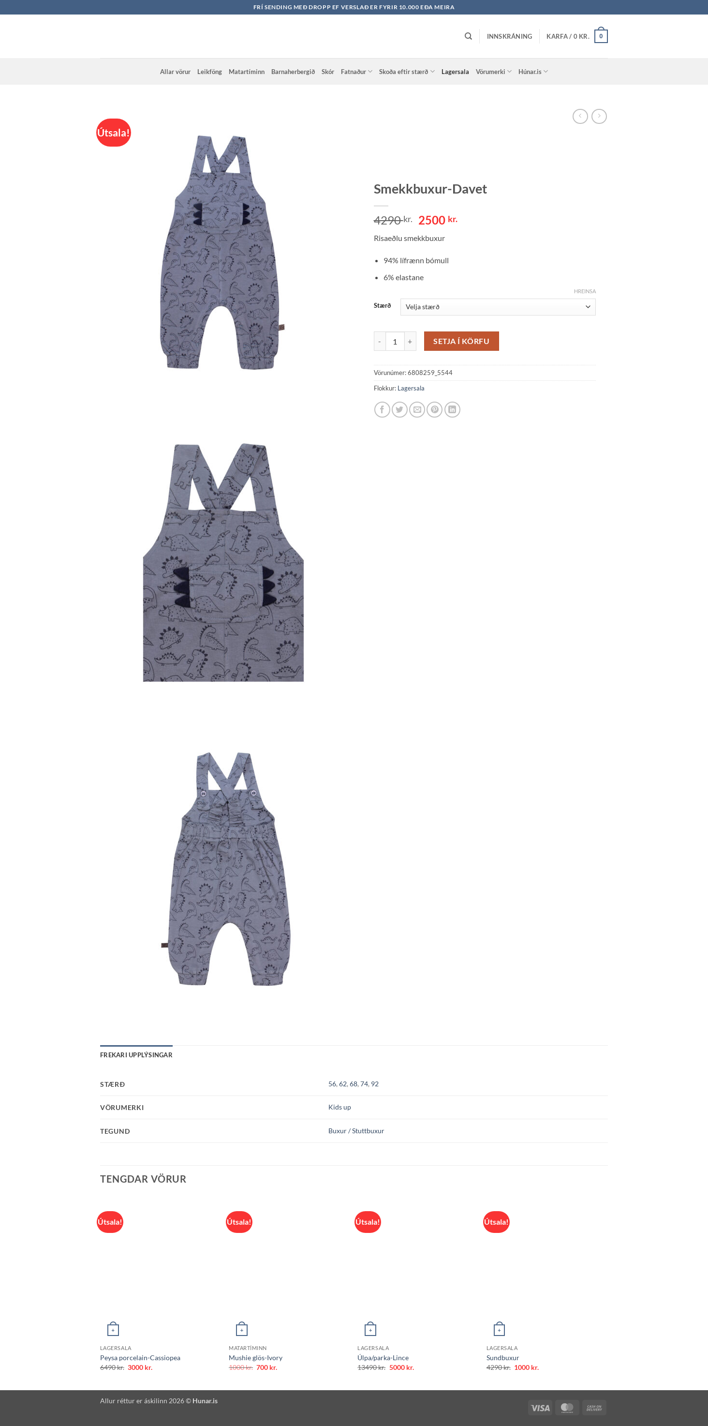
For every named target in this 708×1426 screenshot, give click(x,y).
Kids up (339, 1107)
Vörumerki (494, 71)
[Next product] (580, 116)
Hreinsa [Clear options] (585, 291)
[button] (509, 36)
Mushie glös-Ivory (255, 1357)
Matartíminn (247, 71)
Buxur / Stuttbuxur (356, 1130)
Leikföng (209, 71)
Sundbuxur (503, 1357)
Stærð (382, 305)
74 (364, 1084)
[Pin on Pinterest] (434, 410)
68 (353, 1084)
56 (332, 1084)
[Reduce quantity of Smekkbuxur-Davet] (379, 341)
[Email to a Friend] (417, 410)
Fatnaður (356, 71)
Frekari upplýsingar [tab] (136, 1055)
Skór (328, 71)
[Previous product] (598, 116)
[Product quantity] (395, 341)
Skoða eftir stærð (406, 71)
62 (343, 1084)
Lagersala (455, 71)
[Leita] (468, 36)
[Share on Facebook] (382, 410)
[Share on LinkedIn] (452, 410)
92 (375, 1084)
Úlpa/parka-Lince (383, 1357)
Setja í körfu (461, 341)
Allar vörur (175, 71)
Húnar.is (533, 71)
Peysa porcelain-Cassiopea (140, 1357)
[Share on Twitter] (400, 410)
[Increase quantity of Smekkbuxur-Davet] (410, 341)
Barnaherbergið (293, 71)
